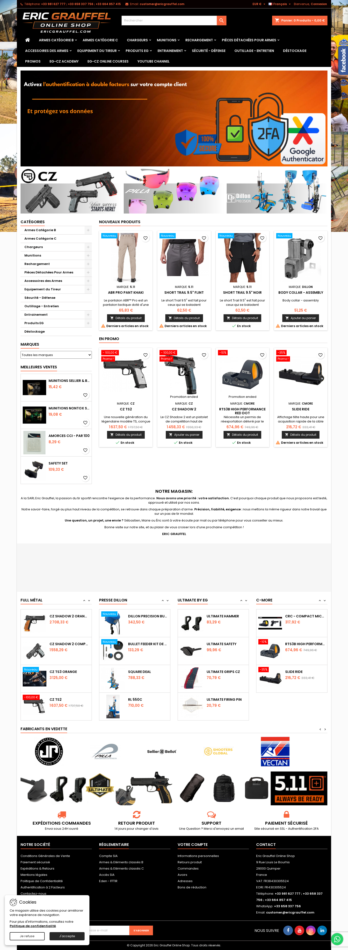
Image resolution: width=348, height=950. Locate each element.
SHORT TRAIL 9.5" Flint (184, 292)
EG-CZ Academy (64, 61)
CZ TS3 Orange (63, 699)
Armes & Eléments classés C (121, 868)
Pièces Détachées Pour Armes (249, 40)
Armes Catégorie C (100, 40)
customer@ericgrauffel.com (162, 4)
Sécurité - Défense (208, 50)
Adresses (185, 881)
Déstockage (294, 50)
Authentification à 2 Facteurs (43, 887)
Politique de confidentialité (33, 926)
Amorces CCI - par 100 (69, 436)
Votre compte (193, 844)
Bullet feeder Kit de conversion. (148, 672)
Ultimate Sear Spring (226, 616)
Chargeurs (137, 40)
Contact (266, 844)
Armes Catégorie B (56, 40)
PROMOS (33, 61)
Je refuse (27, 936)
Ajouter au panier (300, 318)
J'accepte (67, 936)
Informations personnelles (198, 856)
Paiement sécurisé (35, 862)
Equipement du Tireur (97, 50)
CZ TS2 (126, 409)
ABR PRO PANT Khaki (126, 292)
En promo (109, 339)
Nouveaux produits (119, 222)
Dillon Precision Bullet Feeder (148, 644)
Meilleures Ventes (39, 367)
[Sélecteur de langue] (280, 4)
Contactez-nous (33, 893)
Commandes (188, 868)
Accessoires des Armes (46, 50)
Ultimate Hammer (223, 644)
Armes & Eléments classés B (121, 862)
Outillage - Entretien (254, 50)
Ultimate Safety (221, 672)
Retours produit (190, 862)
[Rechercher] (174, 20)
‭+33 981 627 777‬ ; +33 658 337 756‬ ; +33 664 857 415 (81, 4)
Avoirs (182, 874)
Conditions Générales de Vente (45, 856)
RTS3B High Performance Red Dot (242, 411)
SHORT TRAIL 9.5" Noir (242, 292)
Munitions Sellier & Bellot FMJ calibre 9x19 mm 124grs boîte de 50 (69, 381)
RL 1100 (134, 616)
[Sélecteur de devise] (260, 4)
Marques (30, 344)
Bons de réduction (192, 887)
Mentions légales (34, 874)
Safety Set (58, 463)
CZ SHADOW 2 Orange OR (70, 644)
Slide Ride (300, 409)
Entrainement (170, 50)
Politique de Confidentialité (42, 881)
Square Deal (139, 699)
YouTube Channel (154, 61)
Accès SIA (107, 874)
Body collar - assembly (300, 292)
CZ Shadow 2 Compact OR (70, 672)
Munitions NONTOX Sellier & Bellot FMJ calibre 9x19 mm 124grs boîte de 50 (69, 408)
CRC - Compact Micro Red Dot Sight (305, 644)
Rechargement (199, 40)
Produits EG (137, 50)
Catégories (33, 222)
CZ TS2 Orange (63, 616)
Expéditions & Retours (37, 868)
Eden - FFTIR (108, 881)
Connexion (319, 4)
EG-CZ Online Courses (108, 61)
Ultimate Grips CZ (223, 699)
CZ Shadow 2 (184, 409)
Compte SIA (108, 856)
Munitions (166, 40)
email (239, 828)
